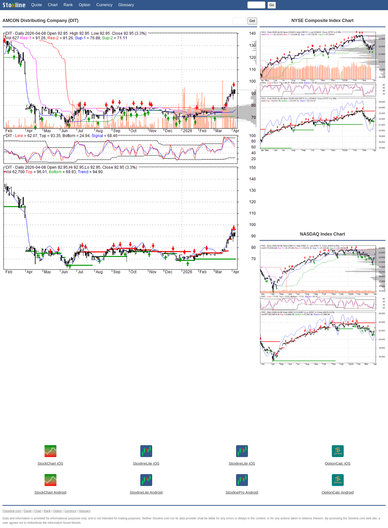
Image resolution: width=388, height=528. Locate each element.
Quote (36, 5)
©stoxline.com (11, 511)
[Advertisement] (129, 327)
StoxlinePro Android (242, 492)
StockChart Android (50, 492)
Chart (53, 5)
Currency (104, 5)
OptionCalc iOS (337, 463)
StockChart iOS (50, 463)
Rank (68, 5)
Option (84, 5)
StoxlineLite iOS (146, 463)
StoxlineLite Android (146, 492)
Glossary (126, 5)
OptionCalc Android (338, 492)
